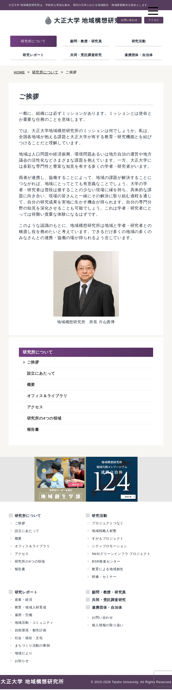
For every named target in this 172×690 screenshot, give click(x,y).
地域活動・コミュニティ (34, 623)
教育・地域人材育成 (30, 608)
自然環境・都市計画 (30, 631)
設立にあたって (41, 374)
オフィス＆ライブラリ (47, 396)
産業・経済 (23, 600)
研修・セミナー (104, 577)
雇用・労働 (23, 616)
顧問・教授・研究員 (86, 41)
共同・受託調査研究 (86, 55)
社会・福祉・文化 (29, 639)
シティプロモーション (109, 547)
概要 (31, 385)
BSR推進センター (106, 562)
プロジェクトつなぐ (108, 524)
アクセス (153, 20)
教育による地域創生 (108, 570)
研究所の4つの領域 (44, 419)
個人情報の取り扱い (108, 626)
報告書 (33, 430)
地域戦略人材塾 (104, 531)
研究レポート (33, 55)
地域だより (23, 654)
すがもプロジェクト (108, 539)
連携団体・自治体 (139, 55)
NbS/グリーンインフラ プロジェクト (121, 554)
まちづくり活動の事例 (32, 646)
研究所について (33, 41)
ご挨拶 (33, 362)
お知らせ (22, 661)
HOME (19, 72)
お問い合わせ (129, 20)
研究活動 (139, 41)
